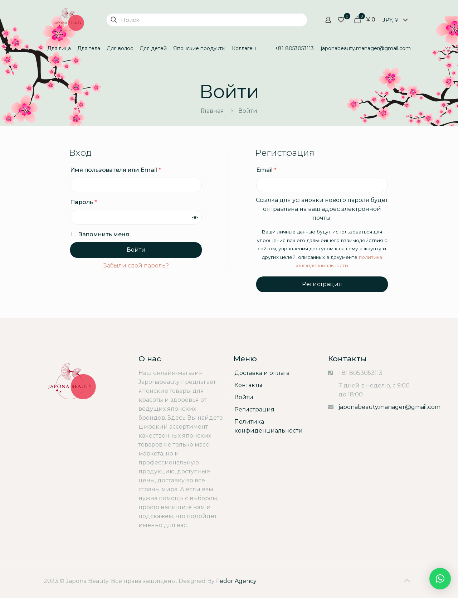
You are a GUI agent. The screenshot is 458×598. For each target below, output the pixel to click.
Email (266, 170)
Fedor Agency (236, 581)
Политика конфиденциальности (268, 426)
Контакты (248, 385)
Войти (136, 249)
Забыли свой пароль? (136, 265)
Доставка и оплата (261, 373)
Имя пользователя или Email (115, 170)
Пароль (83, 202)
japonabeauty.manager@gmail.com (389, 407)
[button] (440, 578)
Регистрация (322, 284)
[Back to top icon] (406, 580)
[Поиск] (206, 19)
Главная (212, 110)
